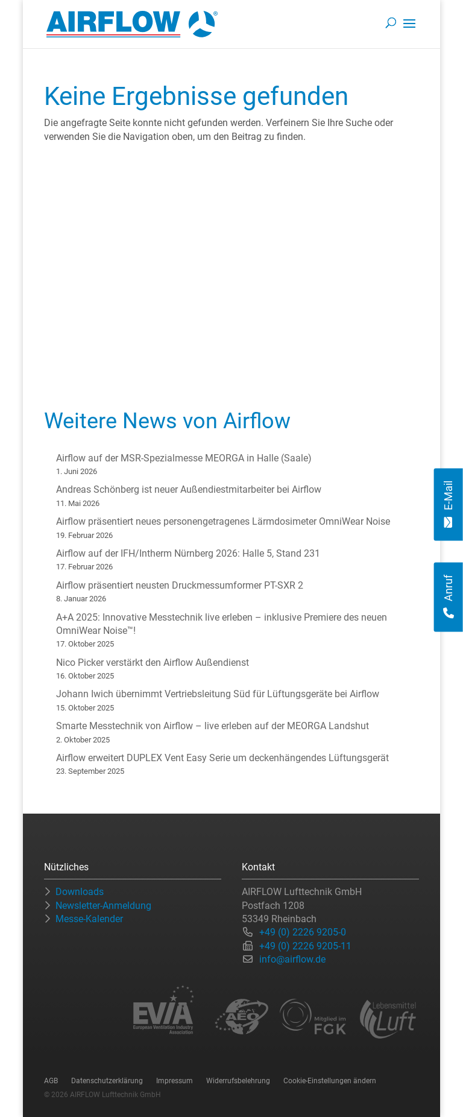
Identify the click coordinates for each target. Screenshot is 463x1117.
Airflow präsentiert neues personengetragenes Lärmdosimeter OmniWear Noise (223, 521)
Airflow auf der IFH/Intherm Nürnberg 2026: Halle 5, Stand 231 (188, 553)
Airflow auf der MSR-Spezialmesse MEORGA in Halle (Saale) (184, 458)
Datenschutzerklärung (107, 1081)
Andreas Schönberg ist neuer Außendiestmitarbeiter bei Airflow (188, 489)
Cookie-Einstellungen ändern (329, 1081)
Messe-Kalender (89, 919)
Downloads (79, 891)
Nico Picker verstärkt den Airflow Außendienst (152, 662)
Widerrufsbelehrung (238, 1081)
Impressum (174, 1081)
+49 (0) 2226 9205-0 (302, 932)
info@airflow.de (292, 959)
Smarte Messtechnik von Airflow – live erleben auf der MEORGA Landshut (212, 726)
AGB (51, 1081)
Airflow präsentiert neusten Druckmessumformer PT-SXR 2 (179, 585)
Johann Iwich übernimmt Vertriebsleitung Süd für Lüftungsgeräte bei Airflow (217, 694)
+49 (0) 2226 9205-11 (305, 946)
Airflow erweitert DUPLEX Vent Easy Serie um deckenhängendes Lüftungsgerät (222, 758)
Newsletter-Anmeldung (103, 905)
